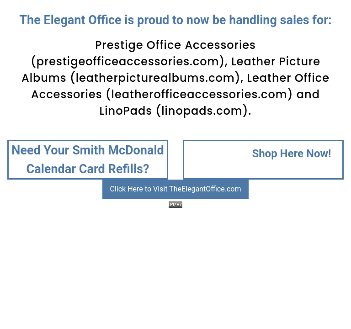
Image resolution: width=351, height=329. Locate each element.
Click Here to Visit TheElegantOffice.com (175, 189)
